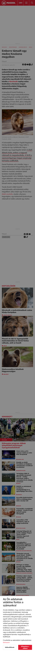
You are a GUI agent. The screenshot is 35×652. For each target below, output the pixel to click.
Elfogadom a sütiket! (25, 647)
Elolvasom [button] (6, 642)
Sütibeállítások (9, 647)
